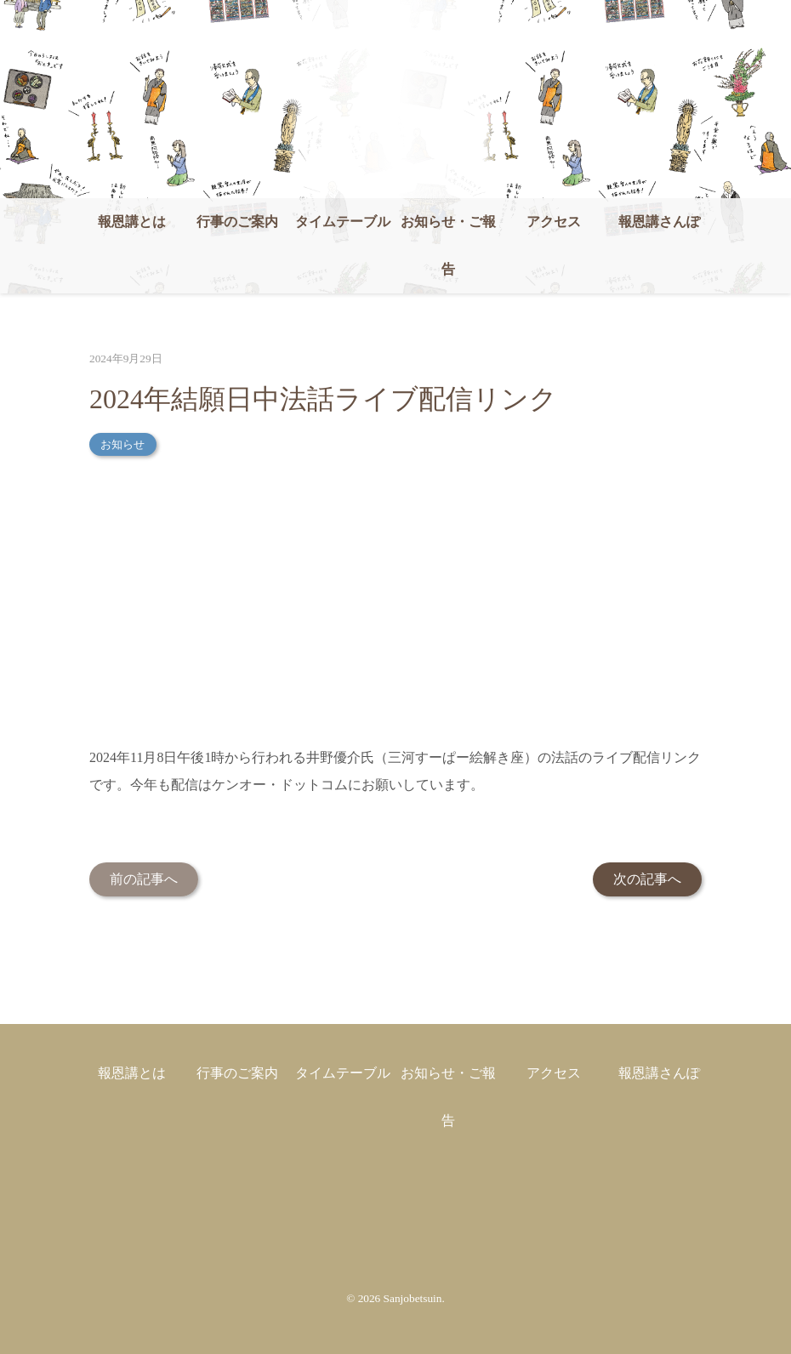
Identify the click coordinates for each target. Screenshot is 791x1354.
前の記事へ (144, 879)
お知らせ (122, 444)
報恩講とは (132, 221)
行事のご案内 (237, 221)
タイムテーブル (342, 221)
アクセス (553, 221)
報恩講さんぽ (659, 221)
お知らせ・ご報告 (448, 245)
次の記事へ (647, 879)
